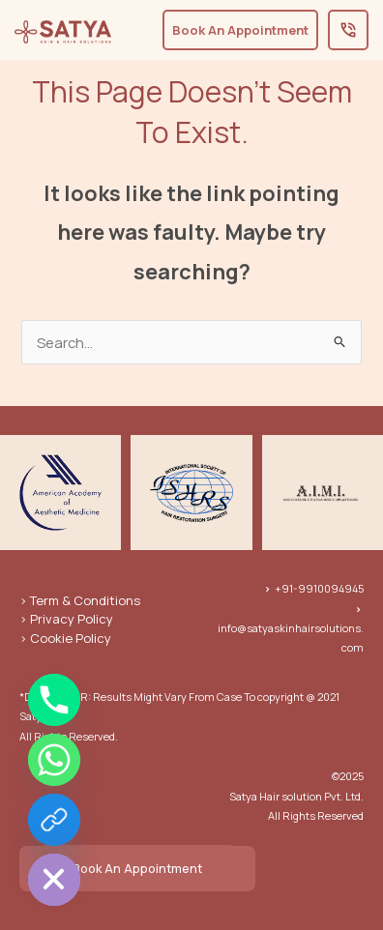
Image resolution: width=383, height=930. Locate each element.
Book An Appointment (137, 868)
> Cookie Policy (65, 638)
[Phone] (54, 700)
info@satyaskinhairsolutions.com (291, 628)
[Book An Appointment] (54, 820)
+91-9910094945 (314, 588)
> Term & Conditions (79, 600)
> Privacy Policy (66, 618)
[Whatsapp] (54, 760)
